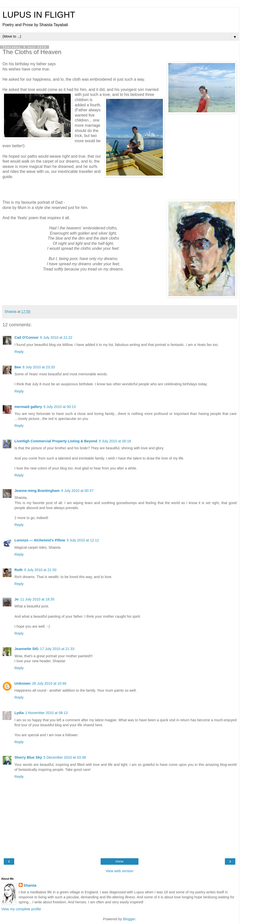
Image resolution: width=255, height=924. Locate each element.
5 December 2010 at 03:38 (64, 757)
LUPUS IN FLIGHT (38, 14)
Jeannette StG (26, 649)
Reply (19, 352)
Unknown (22, 683)
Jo (16, 599)
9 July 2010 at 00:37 (77, 491)
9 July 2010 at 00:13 (59, 407)
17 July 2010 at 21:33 (57, 649)
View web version (119, 871)
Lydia (19, 713)
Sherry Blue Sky (28, 757)
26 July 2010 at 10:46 (49, 683)
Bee (17, 367)
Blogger (129, 919)
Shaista (30, 885)
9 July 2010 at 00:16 (115, 441)
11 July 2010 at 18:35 (37, 599)
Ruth (18, 570)
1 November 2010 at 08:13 (46, 713)
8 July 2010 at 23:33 (38, 367)
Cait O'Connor (26, 337)
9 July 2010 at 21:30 (40, 570)
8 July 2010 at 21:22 (56, 337)
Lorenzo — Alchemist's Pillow (39, 540)
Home (120, 861)
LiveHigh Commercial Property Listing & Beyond (55, 441)
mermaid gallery (28, 407)
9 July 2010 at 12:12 (83, 540)
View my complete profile (21, 909)
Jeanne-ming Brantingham (37, 491)
